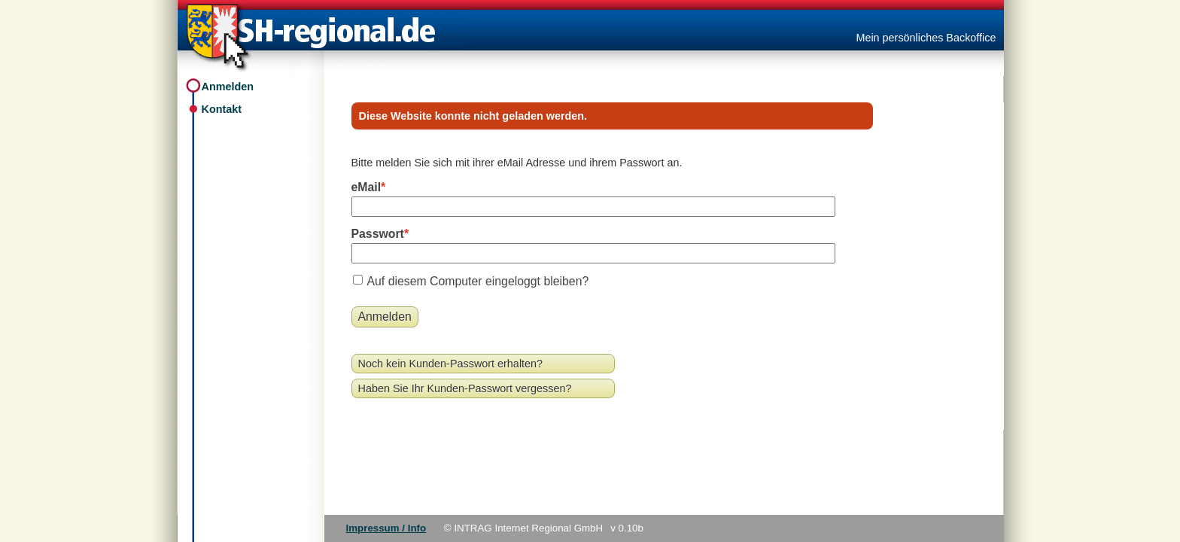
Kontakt (222, 109)
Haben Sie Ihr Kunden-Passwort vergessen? (465, 388)
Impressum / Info (386, 528)
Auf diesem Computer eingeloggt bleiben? (478, 281)
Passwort (377, 233)
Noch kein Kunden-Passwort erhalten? (450, 364)
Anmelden (228, 87)
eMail (366, 187)
